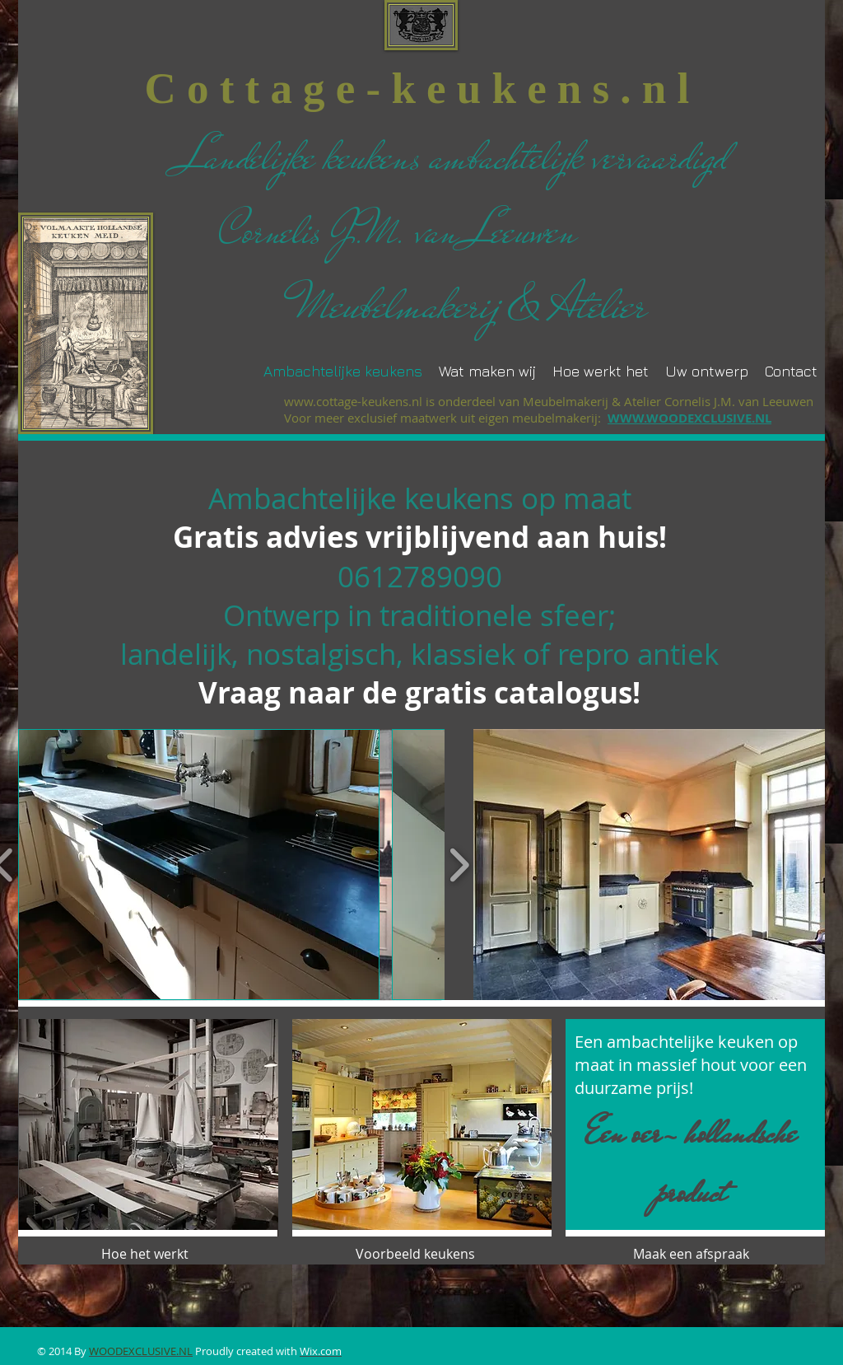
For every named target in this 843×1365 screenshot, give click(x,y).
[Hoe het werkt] (148, 1253)
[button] (199, 864)
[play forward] (458, 864)
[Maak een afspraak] (691, 1253)
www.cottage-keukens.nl (353, 401)
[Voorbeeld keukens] (421, 1253)
